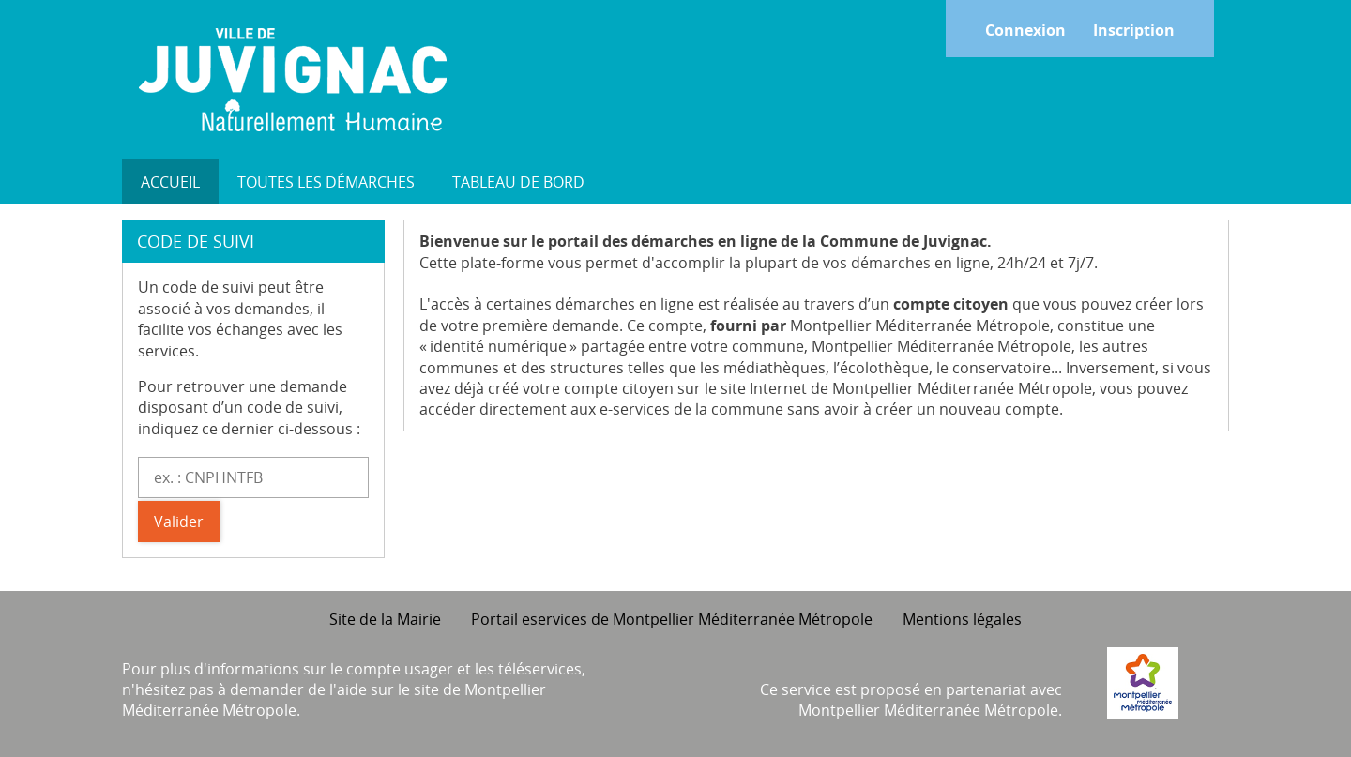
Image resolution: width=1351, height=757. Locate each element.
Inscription (1134, 30)
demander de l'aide (298, 689)
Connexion (1025, 30)
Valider (179, 521)
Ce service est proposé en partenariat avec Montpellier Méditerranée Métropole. (911, 699)
